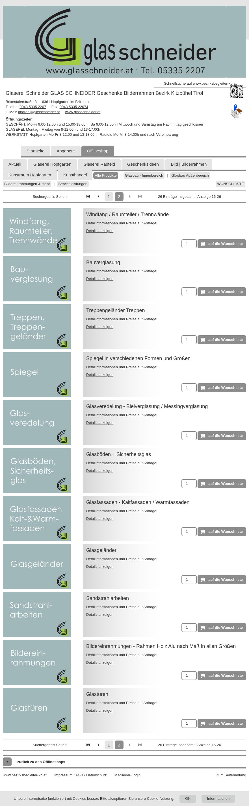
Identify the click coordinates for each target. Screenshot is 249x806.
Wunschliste (230, 184)
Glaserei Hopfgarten (52, 164)
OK (187, 798)
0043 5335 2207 (33, 107)
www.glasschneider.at (82, 112)
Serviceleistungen (72, 184)
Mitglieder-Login (127, 775)
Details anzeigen (99, 231)
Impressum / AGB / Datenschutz (80, 775)
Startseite (35, 150)
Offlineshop (98, 150)
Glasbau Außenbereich (190, 175)
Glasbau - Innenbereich (144, 175)
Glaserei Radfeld (99, 164)
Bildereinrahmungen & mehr (27, 184)
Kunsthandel (75, 174)
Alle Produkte (105, 175)
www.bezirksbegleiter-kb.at (25, 775)
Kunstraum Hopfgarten (29, 174)
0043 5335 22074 (74, 107)
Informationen (218, 798)
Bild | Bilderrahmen (189, 164)
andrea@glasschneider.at (39, 112)
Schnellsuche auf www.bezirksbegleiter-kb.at (200, 83)
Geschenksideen (143, 164)
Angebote (66, 150)
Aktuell (14, 164)
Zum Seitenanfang (231, 775)
